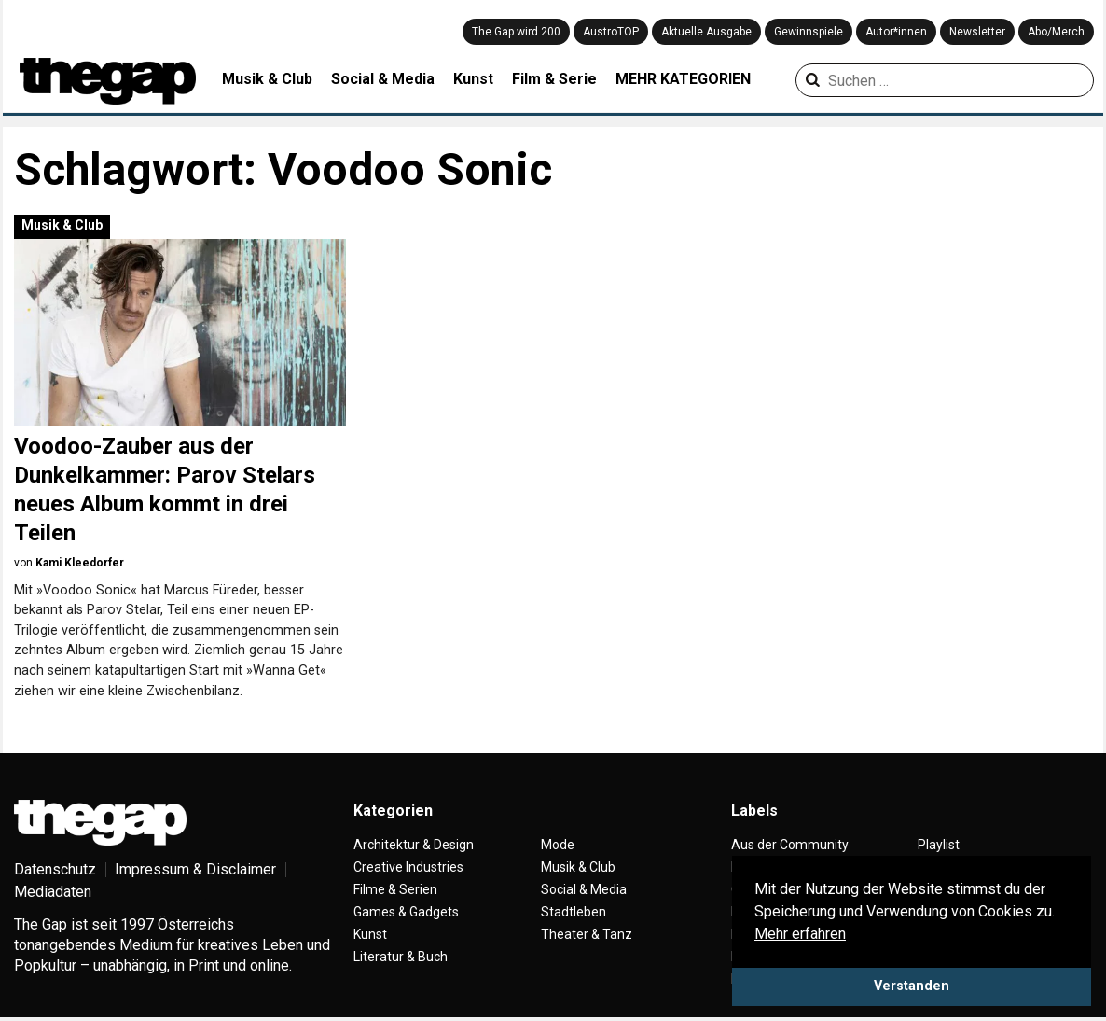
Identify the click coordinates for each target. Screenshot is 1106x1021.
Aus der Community (790, 844)
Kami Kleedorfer (79, 562)
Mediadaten (52, 892)
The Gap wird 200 (516, 31)
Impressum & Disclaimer (195, 869)
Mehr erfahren (800, 934)
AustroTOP (611, 31)
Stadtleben (573, 911)
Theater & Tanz (586, 934)
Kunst (473, 79)
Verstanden (911, 986)
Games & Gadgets (406, 911)
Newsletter (977, 31)
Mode (557, 844)
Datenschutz (55, 869)
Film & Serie (554, 79)
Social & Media (383, 79)
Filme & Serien (395, 889)
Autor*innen (896, 31)
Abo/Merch (1056, 31)
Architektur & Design (413, 844)
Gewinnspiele (808, 31)
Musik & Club (267, 79)
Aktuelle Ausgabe (706, 31)
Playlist (939, 844)
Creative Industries (408, 867)
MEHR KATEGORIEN (683, 79)
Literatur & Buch (400, 956)
